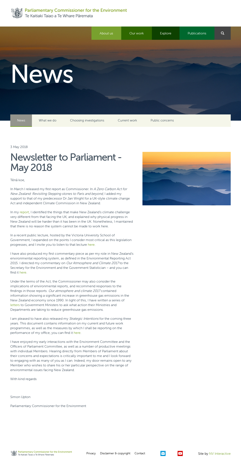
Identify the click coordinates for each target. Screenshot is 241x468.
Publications (197, 33)
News (21, 120)
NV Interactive (220, 453)
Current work (127, 120)
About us (106, 33)
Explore (165, 33)
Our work (136, 33)
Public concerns (162, 120)
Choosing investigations (87, 120)
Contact (140, 453)
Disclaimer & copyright (115, 453)
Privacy (91, 453)
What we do (47, 120)
